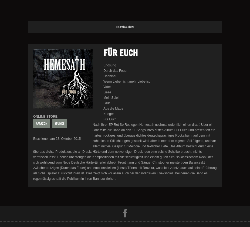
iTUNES (60, 123)
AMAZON (41, 123)
